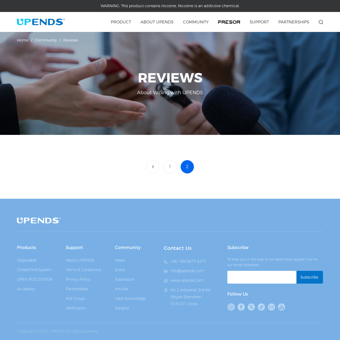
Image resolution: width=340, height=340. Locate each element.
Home (22, 40)
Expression (124, 279)
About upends (157, 21)
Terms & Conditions (83, 269)
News (120, 260)
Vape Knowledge (130, 298)
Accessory (26, 289)
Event (120, 269)
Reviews (70, 40)
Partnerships (293, 21)
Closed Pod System (34, 269)
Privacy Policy (78, 279)
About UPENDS (80, 260)
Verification (76, 308)
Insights (122, 308)
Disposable (27, 260)
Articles (121, 289)
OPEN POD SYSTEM (35, 279)
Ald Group (75, 298)
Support (259, 21)
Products (26, 247)
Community (196, 21)
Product (121, 21)
